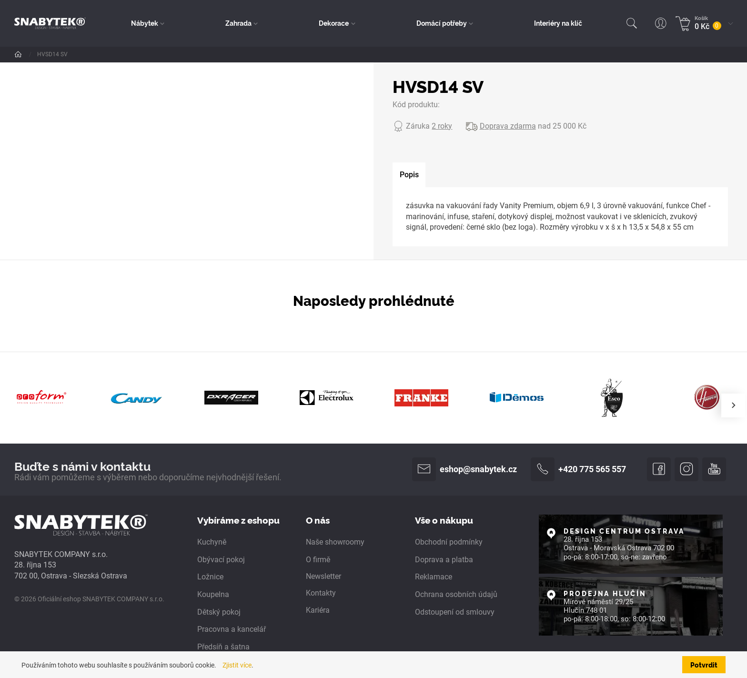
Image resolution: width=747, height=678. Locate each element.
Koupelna (213, 594)
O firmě (318, 559)
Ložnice (210, 576)
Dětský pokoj (219, 612)
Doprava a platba (444, 559)
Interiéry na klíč (558, 23)
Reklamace (433, 576)
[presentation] (733, 405)
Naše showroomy (335, 541)
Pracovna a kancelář (231, 629)
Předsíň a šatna (223, 646)
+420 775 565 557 (578, 469)
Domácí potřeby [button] (441, 23)
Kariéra (318, 610)
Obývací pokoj (221, 559)
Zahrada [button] (238, 23)
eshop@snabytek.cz (464, 469)
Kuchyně (211, 541)
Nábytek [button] (144, 23)
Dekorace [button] (334, 23)
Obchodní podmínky (449, 541)
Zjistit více (237, 665)
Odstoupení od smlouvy (455, 612)
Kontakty (321, 592)
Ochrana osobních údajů (456, 594)
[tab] (409, 175)
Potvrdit (703, 664)
